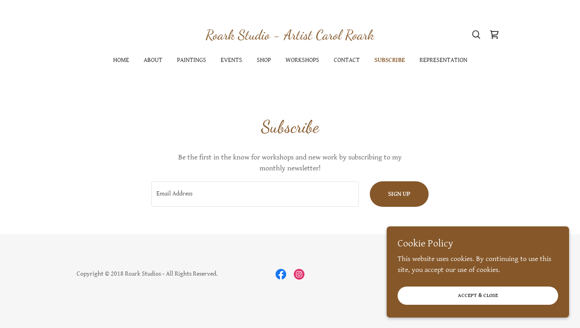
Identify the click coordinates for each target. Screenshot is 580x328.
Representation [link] (443, 60)
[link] (290, 37)
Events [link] (231, 60)
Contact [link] (347, 60)
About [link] (153, 60)
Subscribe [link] (389, 60)
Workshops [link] (302, 60)
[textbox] (255, 194)
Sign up (399, 194)
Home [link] (121, 60)
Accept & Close (478, 295)
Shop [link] (264, 60)
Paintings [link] (191, 60)
